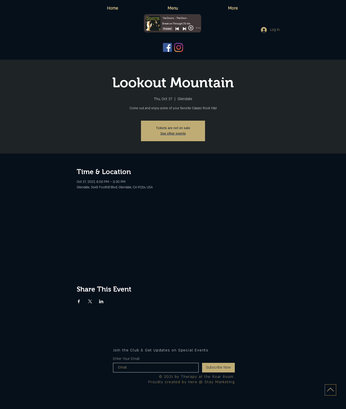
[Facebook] (167, 47)
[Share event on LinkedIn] (101, 301)
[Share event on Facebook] (79, 301)
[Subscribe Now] (218, 367)
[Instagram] (178, 47)
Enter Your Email (126, 359)
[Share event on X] (90, 301)
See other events (173, 133)
